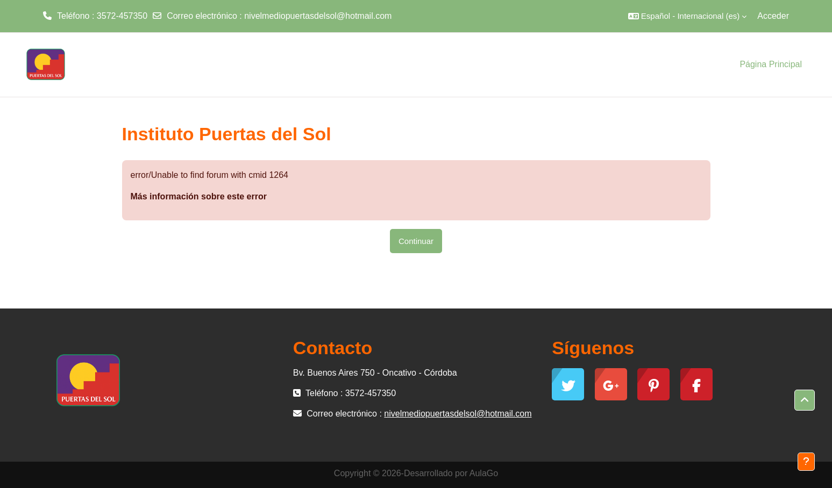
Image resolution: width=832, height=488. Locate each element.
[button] (687, 16)
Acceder (773, 15)
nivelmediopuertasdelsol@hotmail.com (318, 15)
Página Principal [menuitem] (770, 64)
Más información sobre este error (199, 196)
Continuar (416, 241)
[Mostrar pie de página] (806, 462)
